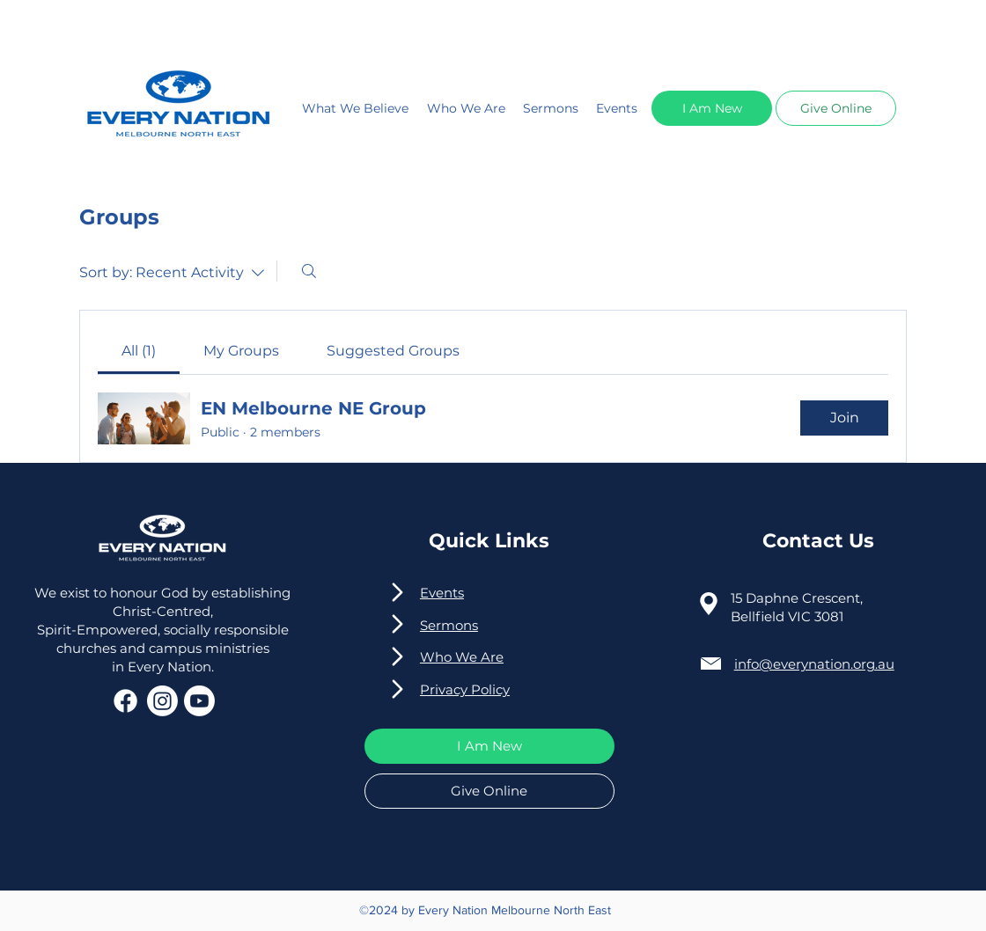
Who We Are (466, 108)
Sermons (550, 108)
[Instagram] (162, 700)
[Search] (309, 271)
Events (616, 108)
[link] (138, 350)
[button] (711, 108)
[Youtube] (199, 700)
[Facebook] (125, 700)
